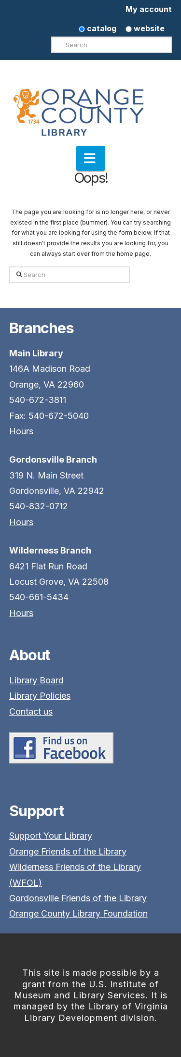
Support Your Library (50, 835)
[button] (90, 158)
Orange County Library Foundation (78, 913)
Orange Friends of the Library (67, 851)
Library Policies (39, 696)
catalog (97, 28)
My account (148, 9)
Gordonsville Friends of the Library (78, 898)
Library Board (36, 680)
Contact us (31, 711)
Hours (21, 431)
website (145, 28)
